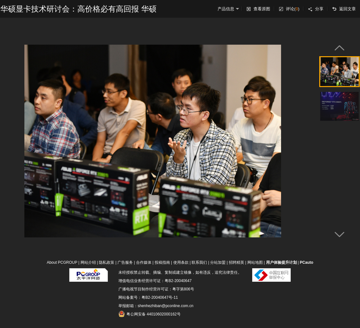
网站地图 (255, 262)
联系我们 (199, 262)
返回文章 (347, 8)
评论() (292, 8)
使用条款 (181, 262)
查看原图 (261, 8)
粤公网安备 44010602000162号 (149, 314)
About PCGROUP (62, 262)
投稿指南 (162, 262)
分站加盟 (218, 262)
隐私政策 (106, 262)
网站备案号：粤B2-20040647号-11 (148, 297)
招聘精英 (236, 262)
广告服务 (125, 262)
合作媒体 (143, 262)
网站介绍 (88, 262)
